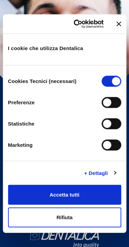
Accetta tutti (64, 195)
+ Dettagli (96, 173)
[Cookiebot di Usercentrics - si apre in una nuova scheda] (77, 24)
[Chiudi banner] (118, 24)
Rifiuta (64, 217)
